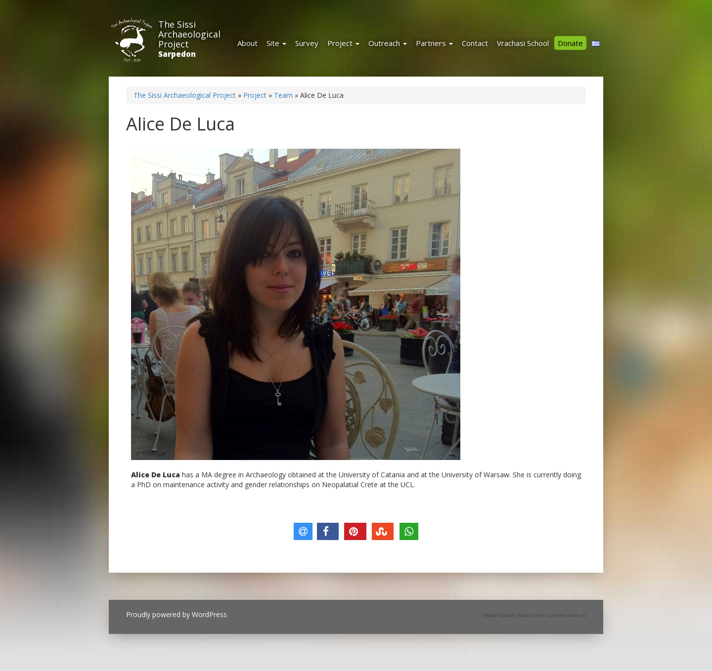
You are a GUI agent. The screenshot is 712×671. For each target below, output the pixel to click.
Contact (475, 43)
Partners (434, 43)
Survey (306, 43)
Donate (570, 43)
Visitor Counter (499, 615)
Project (343, 43)
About (247, 43)
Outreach (387, 43)
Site (276, 43)
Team (283, 95)
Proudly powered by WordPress (176, 614)
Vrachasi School (523, 43)
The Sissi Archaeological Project (189, 34)
